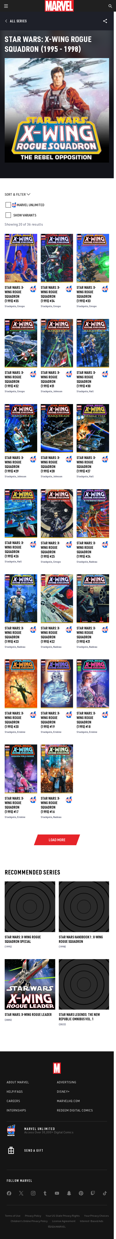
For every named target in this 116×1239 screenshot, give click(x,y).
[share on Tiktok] (105, 1194)
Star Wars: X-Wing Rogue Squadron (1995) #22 (50, 635)
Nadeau (93, 561)
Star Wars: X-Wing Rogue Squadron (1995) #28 (50, 464)
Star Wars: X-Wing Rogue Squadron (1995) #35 (14, 294)
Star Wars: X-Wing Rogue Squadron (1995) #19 (50, 720)
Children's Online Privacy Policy (29, 1221)
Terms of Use (12, 1215)
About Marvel (18, 1082)
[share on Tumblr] (45, 1194)
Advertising (66, 1082)
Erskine (21, 732)
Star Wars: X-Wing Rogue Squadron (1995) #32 (14, 379)
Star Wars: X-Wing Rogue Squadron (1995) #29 (14, 464)
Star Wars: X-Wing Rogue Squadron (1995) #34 (50, 294)
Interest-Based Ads (91, 1221)
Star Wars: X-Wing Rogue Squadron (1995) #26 (14, 549)
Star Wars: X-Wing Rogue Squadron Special (23, 939)
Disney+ (63, 1091)
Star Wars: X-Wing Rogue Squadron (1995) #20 (14, 720)
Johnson (57, 391)
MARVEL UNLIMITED (30, 205)
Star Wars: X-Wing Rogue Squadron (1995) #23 (14, 635)
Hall (91, 391)
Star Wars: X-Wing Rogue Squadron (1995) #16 (50, 805)
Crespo (21, 306)
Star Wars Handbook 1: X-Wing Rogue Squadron (81, 939)
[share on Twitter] (21, 1194)
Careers (13, 1101)
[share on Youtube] (57, 1194)
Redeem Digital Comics (75, 1110)
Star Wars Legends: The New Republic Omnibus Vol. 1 (79, 1016)
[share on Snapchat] (69, 1194)
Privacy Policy (33, 1215)
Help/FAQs (15, 1091)
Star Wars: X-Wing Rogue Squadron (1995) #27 (86, 464)
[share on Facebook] (9, 1194)
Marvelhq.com (68, 1101)
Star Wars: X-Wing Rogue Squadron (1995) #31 (50, 379)
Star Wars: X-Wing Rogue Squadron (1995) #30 (86, 379)
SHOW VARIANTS (24, 215)
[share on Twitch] (93, 1194)
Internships (16, 1110)
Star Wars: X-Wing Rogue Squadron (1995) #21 (86, 635)
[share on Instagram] (33, 1194)
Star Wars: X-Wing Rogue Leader (28, 1014)
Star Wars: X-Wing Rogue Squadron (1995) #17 (14, 805)
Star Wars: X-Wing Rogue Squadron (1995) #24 (86, 550)
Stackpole (10, 306)
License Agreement (63, 1221)
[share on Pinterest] (81, 1194)
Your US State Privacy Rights (63, 1215)
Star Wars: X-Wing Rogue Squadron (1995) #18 (86, 720)
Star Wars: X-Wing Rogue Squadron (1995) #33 (86, 294)
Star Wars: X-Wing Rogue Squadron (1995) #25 (50, 550)
